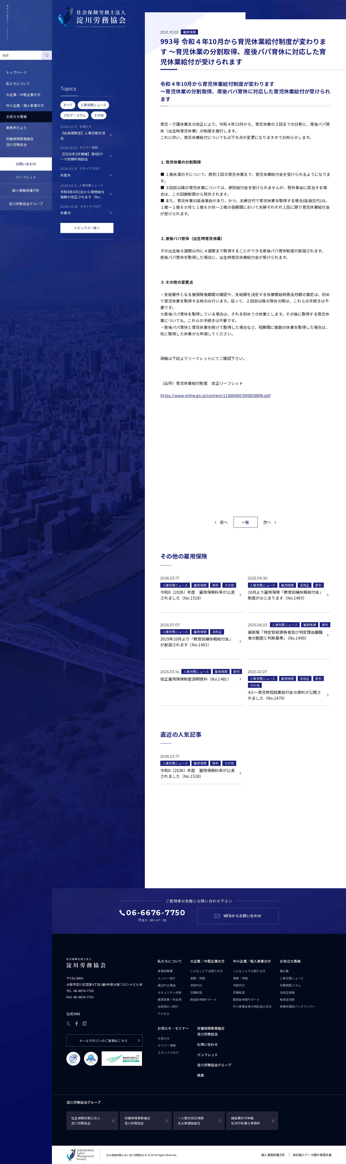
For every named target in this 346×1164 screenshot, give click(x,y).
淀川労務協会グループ (26, 203)
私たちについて (18, 83)
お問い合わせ (26, 163)
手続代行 (196, 985)
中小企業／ (252, 961)
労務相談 (196, 992)
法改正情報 (287, 992)
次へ (267, 522)
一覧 (245, 522)
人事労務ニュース (71, 67)
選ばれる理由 (167, 985)
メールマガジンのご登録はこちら (103, 1040)
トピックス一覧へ (87, 228)
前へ (224, 522)
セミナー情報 (167, 1045)
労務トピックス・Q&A (75, 89)
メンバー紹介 (167, 978)
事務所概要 (165, 971)
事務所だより (16, 127)
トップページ (16, 72)
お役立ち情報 (16, 116)
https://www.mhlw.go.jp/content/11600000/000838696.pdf (215, 395)
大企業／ (207, 961)
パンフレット (25, 177)
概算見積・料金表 (170, 999)
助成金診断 (66, 111)
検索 (200, 1075)
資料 (215, 585)
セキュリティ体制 (169, 992)
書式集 (63, 56)
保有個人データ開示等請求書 (312, 1155)
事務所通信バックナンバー (78, 100)
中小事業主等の (252, 1006)
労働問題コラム (70, 78)
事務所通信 (298, 1006)
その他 (229, 585)
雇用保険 (189, 32)
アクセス (163, 1014)
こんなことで (206, 971)
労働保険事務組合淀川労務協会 (20, 141)
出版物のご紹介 (168, 1006)
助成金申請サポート (203, 999)
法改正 (304, 585)
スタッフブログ (168, 1052)
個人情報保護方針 (26, 190)
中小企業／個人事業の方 (25, 105)
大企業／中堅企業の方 (23, 94)
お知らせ (163, 1038)
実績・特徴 (197, 978)
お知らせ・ (173, 1028)
